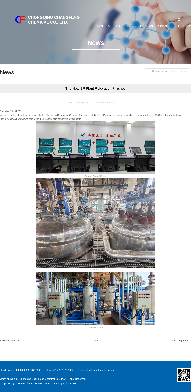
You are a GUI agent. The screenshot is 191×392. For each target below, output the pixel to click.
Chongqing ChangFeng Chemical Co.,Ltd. (42, 379)
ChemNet (20, 383)
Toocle (45, 383)
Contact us (165, 27)
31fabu (53, 383)
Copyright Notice (67, 383)
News (148, 27)
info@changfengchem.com (99, 370)
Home (99, 27)
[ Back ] (95, 340)
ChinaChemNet (34, 383)
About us (114, 27)
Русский (184, 27)
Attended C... (18, 340)
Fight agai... (185, 340)
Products (133, 27)
